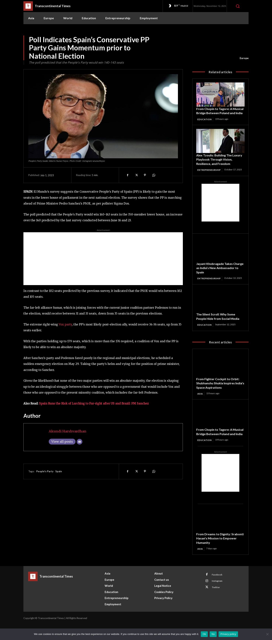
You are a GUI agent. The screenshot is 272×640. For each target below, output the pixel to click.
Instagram (218, 597)
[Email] (79, 442)
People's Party (44, 471)
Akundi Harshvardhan (67, 431)
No (213, 634)
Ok (204, 634)
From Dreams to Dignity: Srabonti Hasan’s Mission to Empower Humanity (217, 553)
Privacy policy (228, 634)
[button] (238, 6)
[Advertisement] (103, 258)
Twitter (217, 604)
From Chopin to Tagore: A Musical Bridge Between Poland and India (215, 113)
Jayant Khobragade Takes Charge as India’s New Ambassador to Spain (216, 275)
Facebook (218, 590)
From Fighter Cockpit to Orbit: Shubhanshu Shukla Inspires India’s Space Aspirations (219, 393)
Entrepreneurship (210, 174)
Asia (200, 404)
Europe (244, 58)
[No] (267, 634)
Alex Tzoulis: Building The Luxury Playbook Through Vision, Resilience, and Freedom (220, 164)
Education (205, 123)
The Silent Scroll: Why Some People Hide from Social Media (219, 326)
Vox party (65, 324)
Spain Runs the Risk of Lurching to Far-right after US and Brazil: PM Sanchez (94, 403)
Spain (58, 471)
